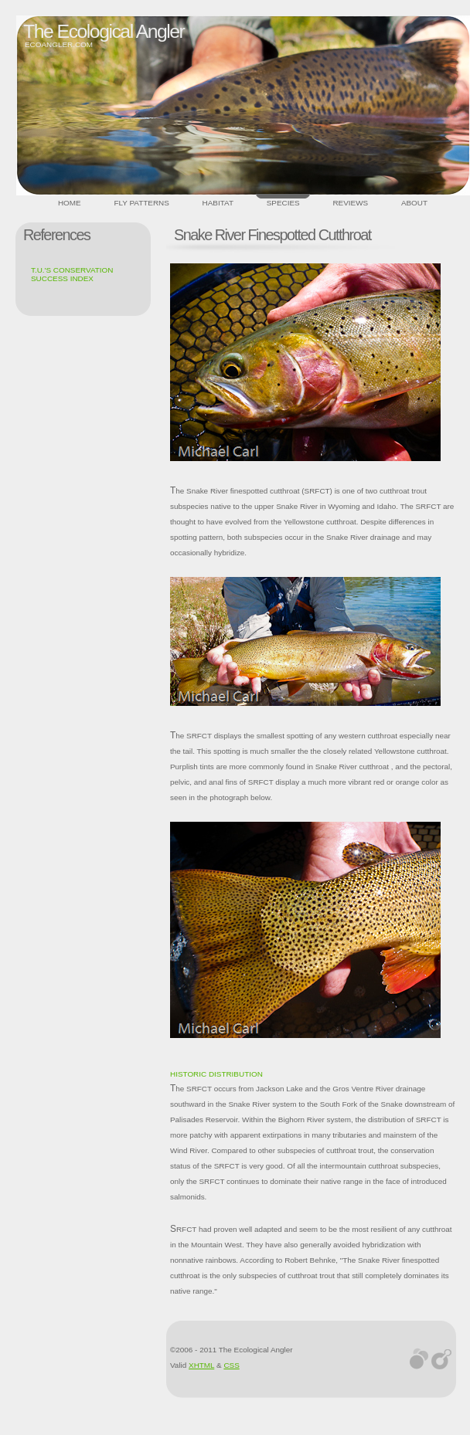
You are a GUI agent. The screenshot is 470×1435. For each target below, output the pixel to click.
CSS (231, 1365)
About (414, 202)
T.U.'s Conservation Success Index (72, 274)
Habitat (218, 202)
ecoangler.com (59, 44)
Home (69, 202)
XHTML (201, 1365)
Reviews (350, 202)
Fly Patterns (141, 202)
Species (283, 202)
